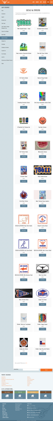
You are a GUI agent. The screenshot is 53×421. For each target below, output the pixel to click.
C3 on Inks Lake (4, 414)
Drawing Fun (4, 41)
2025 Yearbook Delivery (32, 408)
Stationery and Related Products (7, 60)
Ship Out (7, 394)
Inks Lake (4, 411)
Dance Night (3, 34)
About (33, 2)
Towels (3, 63)
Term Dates (34, 5)
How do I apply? (17, 405)
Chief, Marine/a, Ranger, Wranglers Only (5, 27)
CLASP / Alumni (4, 416)
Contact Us (48, 5)
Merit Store (4, 410)
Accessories (3, 13)
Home (2, 10)
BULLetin (44, 2)
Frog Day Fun (4, 50)
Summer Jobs (17, 406)
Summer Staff (40, 5)
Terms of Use (18, 420)
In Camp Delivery (20, 394)
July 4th (3, 57)
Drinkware (3, 44)
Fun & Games (4, 53)
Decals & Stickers (4, 37)
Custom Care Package (5, 31)
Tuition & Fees (17, 410)
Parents (37, 2)
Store (48, 2)
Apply (41, 2)
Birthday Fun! (4, 20)
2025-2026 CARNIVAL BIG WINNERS (34, 412)
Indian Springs (4, 413)
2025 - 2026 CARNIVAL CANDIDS (34, 415)
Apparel (3, 17)
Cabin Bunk (3, 23)
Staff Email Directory (18, 408)
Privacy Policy (17, 407)
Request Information (18, 403)
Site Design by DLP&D (33, 420)
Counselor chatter (31, 417)
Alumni (44, 5)
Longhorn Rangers (5, 417)
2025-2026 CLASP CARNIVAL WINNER (35, 410)
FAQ (26, 363)
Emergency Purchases (5, 47)
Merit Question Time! (32, 405)
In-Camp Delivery (33, 394)
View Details (24, 33)
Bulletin (3, 408)
